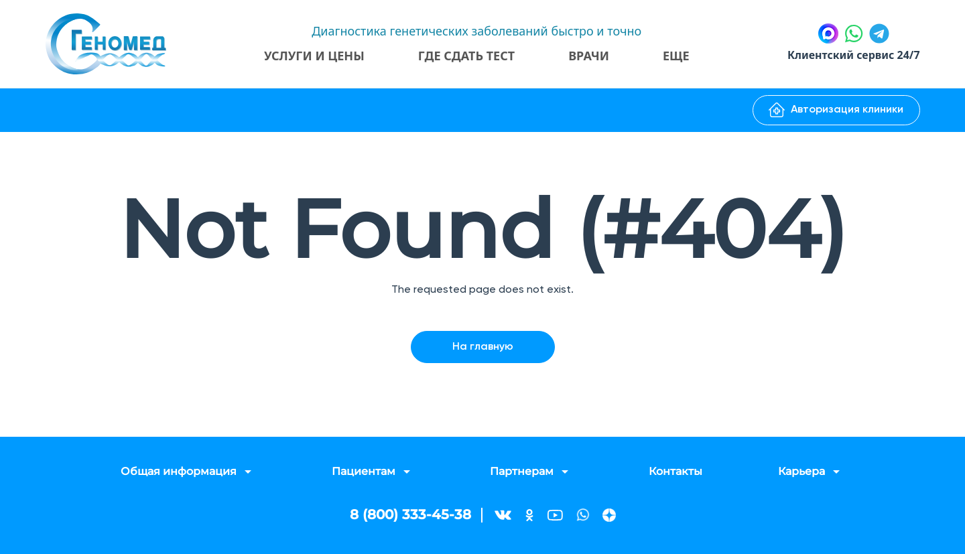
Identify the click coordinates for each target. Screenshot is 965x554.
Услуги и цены (314, 56)
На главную (482, 347)
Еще (676, 56)
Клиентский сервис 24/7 (853, 55)
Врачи (588, 56)
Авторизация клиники (836, 110)
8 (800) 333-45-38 (410, 515)
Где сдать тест (465, 56)
